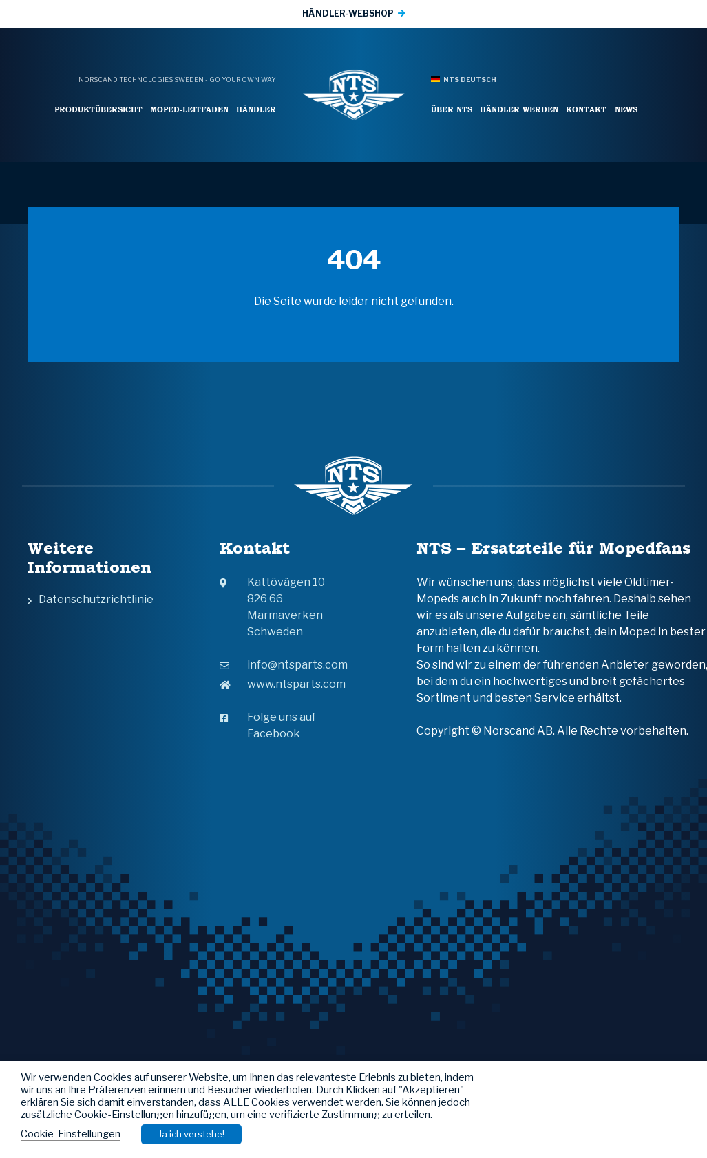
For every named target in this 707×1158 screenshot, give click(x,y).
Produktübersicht (98, 109)
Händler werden (519, 109)
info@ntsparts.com (284, 664)
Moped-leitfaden (189, 109)
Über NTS (451, 109)
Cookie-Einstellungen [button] (70, 1134)
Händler (256, 109)
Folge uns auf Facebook (268, 725)
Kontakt (586, 109)
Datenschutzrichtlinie (96, 599)
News (626, 109)
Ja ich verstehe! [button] (191, 1133)
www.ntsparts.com (283, 684)
